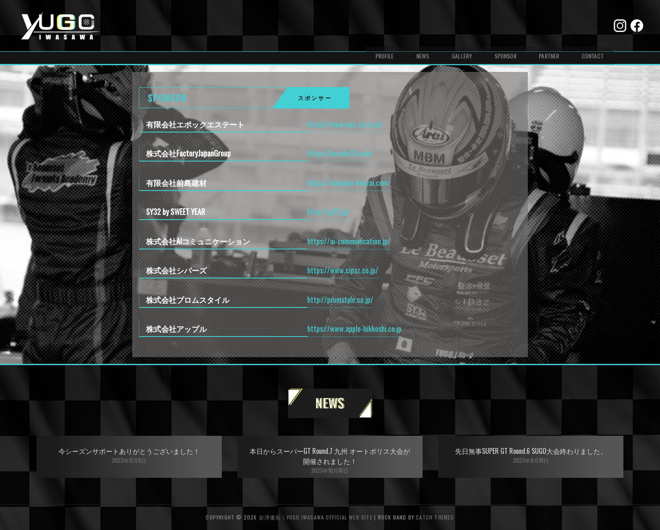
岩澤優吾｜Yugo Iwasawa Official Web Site (316, 517)
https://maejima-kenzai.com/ (349, 182)
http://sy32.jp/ (328, 211)
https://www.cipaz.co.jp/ (342, 270)
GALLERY (461, 25)
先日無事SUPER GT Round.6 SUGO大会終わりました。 (531, 451)
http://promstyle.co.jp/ (340, 299)
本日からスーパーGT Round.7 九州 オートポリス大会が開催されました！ (330, 456)
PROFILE (384, 25)
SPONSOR (505, 25)
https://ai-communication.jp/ (349, 241)
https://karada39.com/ (340, 153)
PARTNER (549, 25)
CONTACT (593, 25)
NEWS (422, 25)
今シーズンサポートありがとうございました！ (129, 451)
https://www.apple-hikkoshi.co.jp (354, 328)
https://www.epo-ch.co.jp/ (345, 124)
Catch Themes (435, 517)
